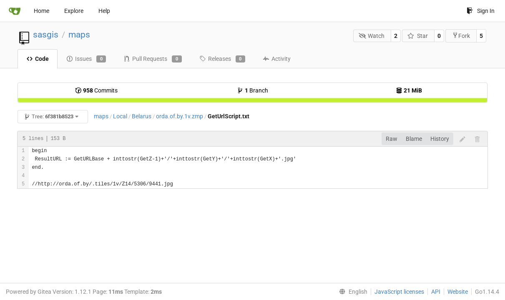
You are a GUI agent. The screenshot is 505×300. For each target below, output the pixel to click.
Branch (252, 90)
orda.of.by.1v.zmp (179, 116)
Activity (277, 58)
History (439, 138)
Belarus (141, 116)
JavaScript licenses (399, 291)
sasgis (45, 35)
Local (120, 116)
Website (457, 291)
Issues (86, 59)
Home (41, 11)
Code (37, 58)
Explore (73, 11)
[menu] (351, 291)
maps (79, 35)
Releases (222, 59)
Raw (391, 138)
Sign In (480, 11)
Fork (461, 35)
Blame (414, 138)
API (435, 291)
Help (104, 11)
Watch (372, 35)
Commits (96, 90)
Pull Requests (152, 59)
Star (417, 35)
